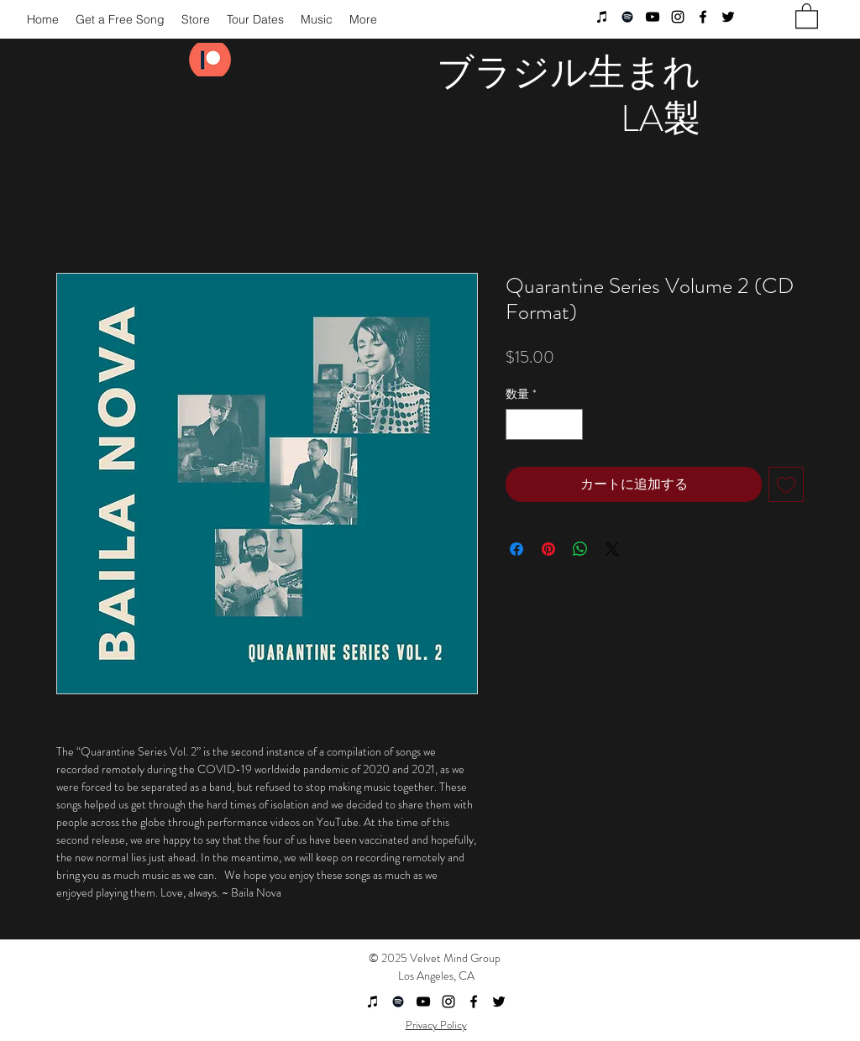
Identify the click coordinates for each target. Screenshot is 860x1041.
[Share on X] (612, 549)
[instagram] (677, 16)
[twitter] (728, 16)
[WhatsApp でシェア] (580, 549)
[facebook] (703, 16)
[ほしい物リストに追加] (786, 484)
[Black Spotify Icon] (627, 16)
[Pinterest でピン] (548, 549)
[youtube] (652, 16)
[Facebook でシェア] (516, 549)
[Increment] (569, 424)
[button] (806, 15)
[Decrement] (518, 424)
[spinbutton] (544, 424)
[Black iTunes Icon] (602, 16)
